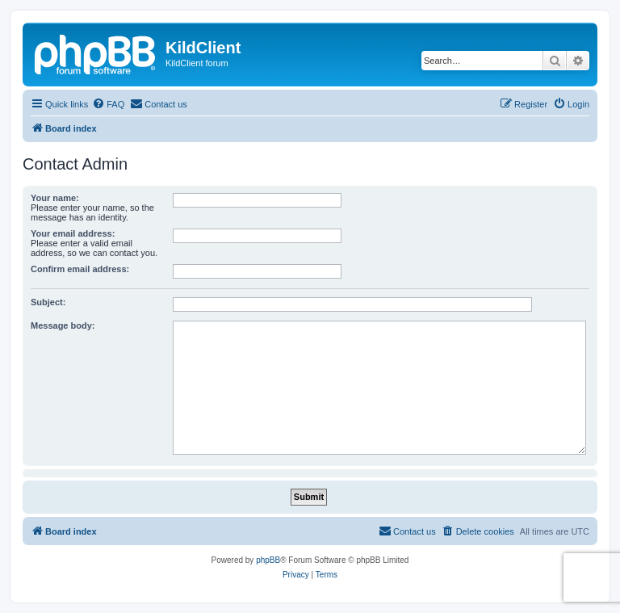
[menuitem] (108, 104)
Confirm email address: (80, 269)
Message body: (62, 325)
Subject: (48, 302)
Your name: (55, 198)
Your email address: (73, 233)
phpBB (268, 560)
